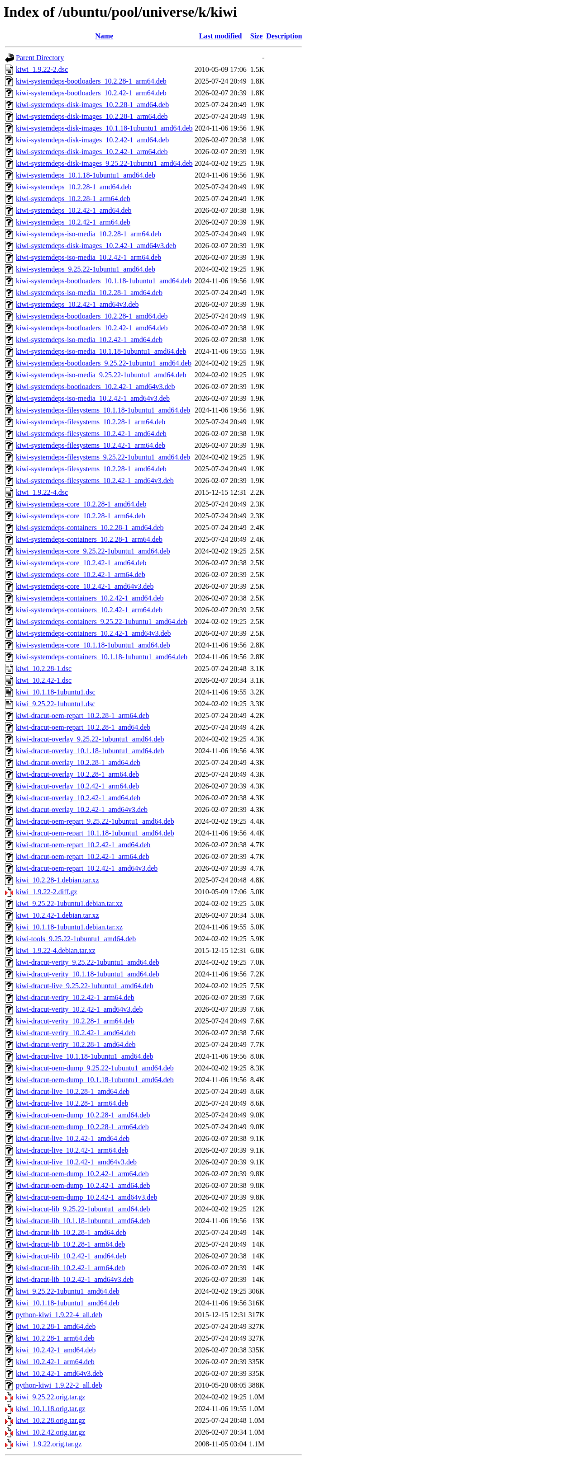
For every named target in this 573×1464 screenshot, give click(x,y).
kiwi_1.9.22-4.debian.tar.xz (56, 950)
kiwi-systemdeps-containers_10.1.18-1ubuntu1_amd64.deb (101, 657)
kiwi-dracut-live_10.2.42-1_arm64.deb (72, 1150)
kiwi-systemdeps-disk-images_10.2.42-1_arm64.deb (92, 151)
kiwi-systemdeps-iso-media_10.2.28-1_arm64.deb (88, 234)
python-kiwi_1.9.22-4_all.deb (59, 1315)
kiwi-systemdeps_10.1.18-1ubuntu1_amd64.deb (85, 175)
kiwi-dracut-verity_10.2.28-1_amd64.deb (75, 1044)
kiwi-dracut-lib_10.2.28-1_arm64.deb (70, 1244)
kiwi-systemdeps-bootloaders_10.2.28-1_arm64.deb (91, 81)
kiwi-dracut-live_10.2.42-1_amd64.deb (72, 1138)
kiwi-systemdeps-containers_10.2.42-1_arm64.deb (89, 610)
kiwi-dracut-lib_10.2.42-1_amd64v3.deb (75, 1279)
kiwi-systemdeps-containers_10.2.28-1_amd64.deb (90, 527)
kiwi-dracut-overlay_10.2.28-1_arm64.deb (77, 774)
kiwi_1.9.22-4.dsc (42, 492)
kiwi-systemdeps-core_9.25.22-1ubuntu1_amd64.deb (93, 551)
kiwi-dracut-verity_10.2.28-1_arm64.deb (75, 1021)
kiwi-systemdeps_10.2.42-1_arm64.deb (73, 222)
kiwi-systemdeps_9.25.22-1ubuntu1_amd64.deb (85, 269)
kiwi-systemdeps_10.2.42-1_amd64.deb (74, 210)
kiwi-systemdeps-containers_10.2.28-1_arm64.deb (89, 539)
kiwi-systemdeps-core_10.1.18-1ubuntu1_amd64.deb (93, 645)
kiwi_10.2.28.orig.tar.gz (50, 1420)
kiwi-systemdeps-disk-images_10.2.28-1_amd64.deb (92, 104)
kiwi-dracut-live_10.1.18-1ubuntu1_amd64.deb (84, 1056)
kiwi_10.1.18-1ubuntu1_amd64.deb (67, 1303)
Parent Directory (40, 57)
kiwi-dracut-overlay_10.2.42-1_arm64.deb (77, 786)
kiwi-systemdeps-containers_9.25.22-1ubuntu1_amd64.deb (101, 621)
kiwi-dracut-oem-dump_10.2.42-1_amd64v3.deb (86, 1197)
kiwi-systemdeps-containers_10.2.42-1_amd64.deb (90, 598)
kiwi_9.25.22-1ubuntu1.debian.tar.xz (69, 903)
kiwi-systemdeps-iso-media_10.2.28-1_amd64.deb (89, 292)
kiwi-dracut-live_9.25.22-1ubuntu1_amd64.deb (84, 986)
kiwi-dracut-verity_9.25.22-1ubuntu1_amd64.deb (87, 962)
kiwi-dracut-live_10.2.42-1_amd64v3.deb (76, 1162)
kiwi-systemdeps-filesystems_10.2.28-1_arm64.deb (90, 422)
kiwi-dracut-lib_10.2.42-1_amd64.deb (71, 1256)
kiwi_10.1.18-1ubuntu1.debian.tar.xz (69, 927)
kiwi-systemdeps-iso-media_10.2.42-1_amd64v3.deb (93, 398)
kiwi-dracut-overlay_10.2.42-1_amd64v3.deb (82, 809)
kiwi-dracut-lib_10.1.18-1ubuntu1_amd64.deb (83, 1221)
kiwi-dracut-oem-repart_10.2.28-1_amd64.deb (83, 727)
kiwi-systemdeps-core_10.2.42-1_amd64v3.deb (84, 586)
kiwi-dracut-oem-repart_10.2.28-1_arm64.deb (82, 715)
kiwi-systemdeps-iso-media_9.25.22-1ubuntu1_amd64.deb (101, 375)
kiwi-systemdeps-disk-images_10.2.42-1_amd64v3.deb (96, 245)
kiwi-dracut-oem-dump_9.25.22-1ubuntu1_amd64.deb (95, 1068)
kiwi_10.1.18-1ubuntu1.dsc (56, 692)
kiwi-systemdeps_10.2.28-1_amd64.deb (74, 187)
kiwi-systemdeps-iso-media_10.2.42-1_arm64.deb (88, 257)
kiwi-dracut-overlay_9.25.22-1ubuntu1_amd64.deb (90, 739)
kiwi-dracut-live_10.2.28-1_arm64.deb (72, 1103)
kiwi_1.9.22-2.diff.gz (46, 892)
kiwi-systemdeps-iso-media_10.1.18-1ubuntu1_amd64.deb (101, 351)
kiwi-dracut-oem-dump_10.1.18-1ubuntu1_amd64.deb (95, 1080)
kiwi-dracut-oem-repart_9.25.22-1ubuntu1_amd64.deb (95, 821)
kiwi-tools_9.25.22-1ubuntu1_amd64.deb (76, 939)
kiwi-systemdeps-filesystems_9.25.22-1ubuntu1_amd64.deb (103, 457)
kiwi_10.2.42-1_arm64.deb (55, 1361)
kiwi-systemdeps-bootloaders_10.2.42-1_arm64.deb (91, 93)
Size (256, 36)
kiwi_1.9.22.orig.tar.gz (48, 1444)
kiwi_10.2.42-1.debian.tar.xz (57, 915)
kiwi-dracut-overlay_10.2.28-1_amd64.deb (78, 762)
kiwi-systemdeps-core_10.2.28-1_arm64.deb (80, 516)
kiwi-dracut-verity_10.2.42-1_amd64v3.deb (79, 1009)
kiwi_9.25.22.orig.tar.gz (50, 1397)
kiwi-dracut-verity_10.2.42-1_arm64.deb (75, 997)
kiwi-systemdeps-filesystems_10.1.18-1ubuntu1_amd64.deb (103, 410)
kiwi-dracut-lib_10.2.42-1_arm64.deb (70, 1268)
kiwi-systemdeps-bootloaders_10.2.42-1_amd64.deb (92, 328)
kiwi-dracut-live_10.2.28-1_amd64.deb (72, 1091)
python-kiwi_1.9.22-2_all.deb (59, 1385)
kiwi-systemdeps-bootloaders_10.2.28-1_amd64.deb (92, 316)
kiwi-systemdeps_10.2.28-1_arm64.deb (73, 198)
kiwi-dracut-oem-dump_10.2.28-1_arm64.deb (82, 1127)
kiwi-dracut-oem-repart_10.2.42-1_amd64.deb (83, 845)
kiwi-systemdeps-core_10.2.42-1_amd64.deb (81, 563)
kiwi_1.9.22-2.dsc (42, 69)
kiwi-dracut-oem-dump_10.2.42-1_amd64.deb (83, 1185)
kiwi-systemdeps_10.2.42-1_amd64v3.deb (77, 304)
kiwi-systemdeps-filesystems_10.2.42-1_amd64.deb (91, 433)
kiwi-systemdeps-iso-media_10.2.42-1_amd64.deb (89, 339)
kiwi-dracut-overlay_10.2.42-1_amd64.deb (78, 798)
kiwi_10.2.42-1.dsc (44, 680)
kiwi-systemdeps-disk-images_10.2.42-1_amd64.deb (92, 140)
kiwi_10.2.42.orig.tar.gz (50, 1432)
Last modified (220, 36)
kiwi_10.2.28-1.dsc (44, 668)
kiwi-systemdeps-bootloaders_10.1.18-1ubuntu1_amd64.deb (103, 281)
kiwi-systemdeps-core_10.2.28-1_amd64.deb (81, 504)
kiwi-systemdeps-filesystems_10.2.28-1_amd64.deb (91, 469)
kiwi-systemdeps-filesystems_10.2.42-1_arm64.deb (90, 445)
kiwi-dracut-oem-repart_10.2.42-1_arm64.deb (82, 856)
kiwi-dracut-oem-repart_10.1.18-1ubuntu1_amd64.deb (95, 833)
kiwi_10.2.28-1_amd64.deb (56, 1326)
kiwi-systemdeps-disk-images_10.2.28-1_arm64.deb (92, 116)
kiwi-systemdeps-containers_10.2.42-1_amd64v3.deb (93, 633)
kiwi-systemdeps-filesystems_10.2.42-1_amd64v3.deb (95, 480)
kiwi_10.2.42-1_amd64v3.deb (59, 1373)
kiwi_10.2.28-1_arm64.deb (55, 1338)
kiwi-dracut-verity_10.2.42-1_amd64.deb (75, 1033)
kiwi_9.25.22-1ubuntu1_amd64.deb (67, 1291)
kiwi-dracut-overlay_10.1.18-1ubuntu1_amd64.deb (90, 751)
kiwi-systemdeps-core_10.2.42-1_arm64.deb (80, 574)
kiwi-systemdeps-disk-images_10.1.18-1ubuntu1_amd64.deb (104, 128)
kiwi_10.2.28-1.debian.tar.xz (57, 880)
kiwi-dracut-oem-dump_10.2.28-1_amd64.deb (83, 1115)
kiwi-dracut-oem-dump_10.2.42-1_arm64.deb (82, 1174)
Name (104, 36)
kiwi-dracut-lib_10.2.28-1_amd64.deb (71, 1232)
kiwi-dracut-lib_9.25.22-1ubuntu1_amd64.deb (83, 1209)
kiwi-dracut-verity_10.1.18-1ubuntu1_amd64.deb (87, 974)
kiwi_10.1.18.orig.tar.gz (50, 1408)
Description (284, 36)
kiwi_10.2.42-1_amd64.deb (56, 1350)
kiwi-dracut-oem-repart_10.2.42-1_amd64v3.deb (87, 868)
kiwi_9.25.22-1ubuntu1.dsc (56, 704)
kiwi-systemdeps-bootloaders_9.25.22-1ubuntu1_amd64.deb (103, 363)
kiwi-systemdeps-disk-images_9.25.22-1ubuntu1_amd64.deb (104, 163)
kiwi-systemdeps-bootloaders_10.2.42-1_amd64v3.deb (95, 386)
